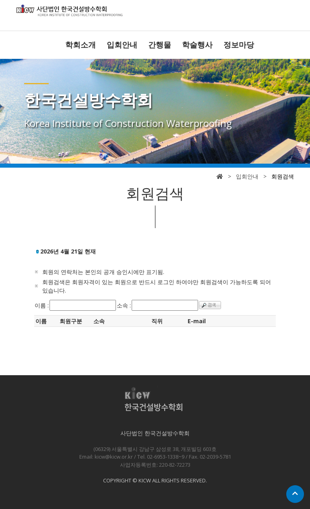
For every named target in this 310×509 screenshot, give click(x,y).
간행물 (159, 44)
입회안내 (122, 44)
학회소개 (80, 44)
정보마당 (238, 44)
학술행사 (197, 44)
